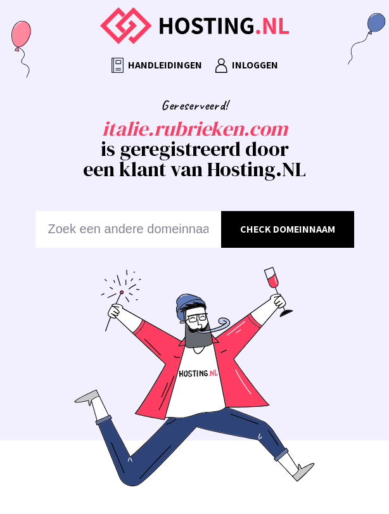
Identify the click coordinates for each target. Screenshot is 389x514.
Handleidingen (157, 66)
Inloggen (246, 66)
